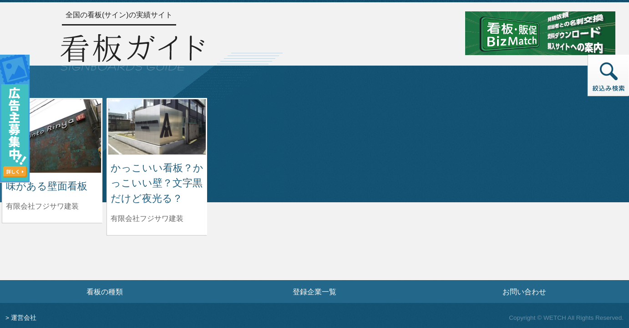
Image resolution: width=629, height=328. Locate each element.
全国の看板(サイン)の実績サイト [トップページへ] (119, 15)
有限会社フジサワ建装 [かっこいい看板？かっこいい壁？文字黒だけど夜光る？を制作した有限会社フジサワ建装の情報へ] (147, 218)
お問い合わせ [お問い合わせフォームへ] (524, 291)
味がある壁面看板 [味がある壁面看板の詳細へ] (46, 186)
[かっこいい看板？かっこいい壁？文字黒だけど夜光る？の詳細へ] (157, 126)
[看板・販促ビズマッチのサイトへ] (540, 32)
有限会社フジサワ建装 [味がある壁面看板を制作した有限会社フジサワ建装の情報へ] (42, 206)
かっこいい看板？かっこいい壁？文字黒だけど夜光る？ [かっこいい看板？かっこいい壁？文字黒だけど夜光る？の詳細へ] (157, 183)
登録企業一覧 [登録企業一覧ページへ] (314, 291)
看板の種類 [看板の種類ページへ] (104, 291)
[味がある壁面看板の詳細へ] (52, 135)
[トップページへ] (132, 51)
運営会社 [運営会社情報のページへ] (23, 317)
